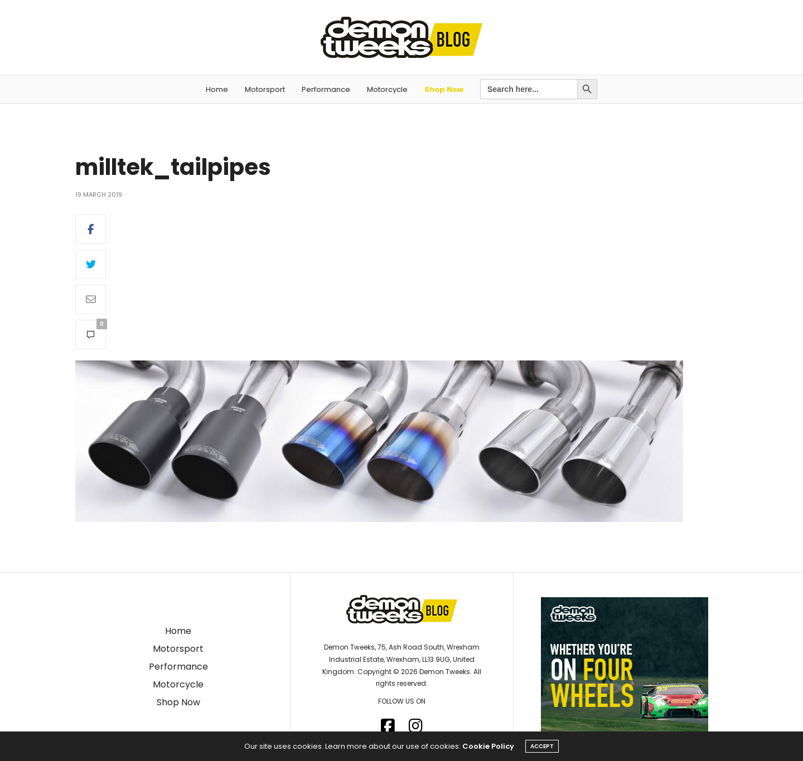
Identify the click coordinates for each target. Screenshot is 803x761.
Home (217, 89)
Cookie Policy (488, 746)
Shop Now (443, 89)
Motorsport (265, 89)
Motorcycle (387, 89)
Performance (326, 89)
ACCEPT (542, 746)
